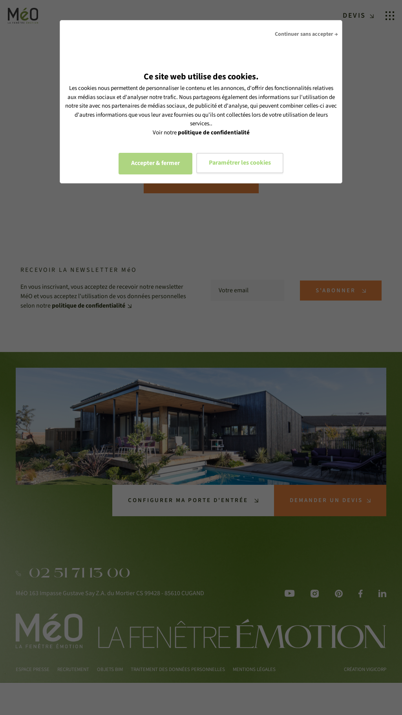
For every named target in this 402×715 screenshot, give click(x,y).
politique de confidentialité (214, 132)
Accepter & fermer (155, 163)
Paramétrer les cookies (240, 162)
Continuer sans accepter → (306, 34)
